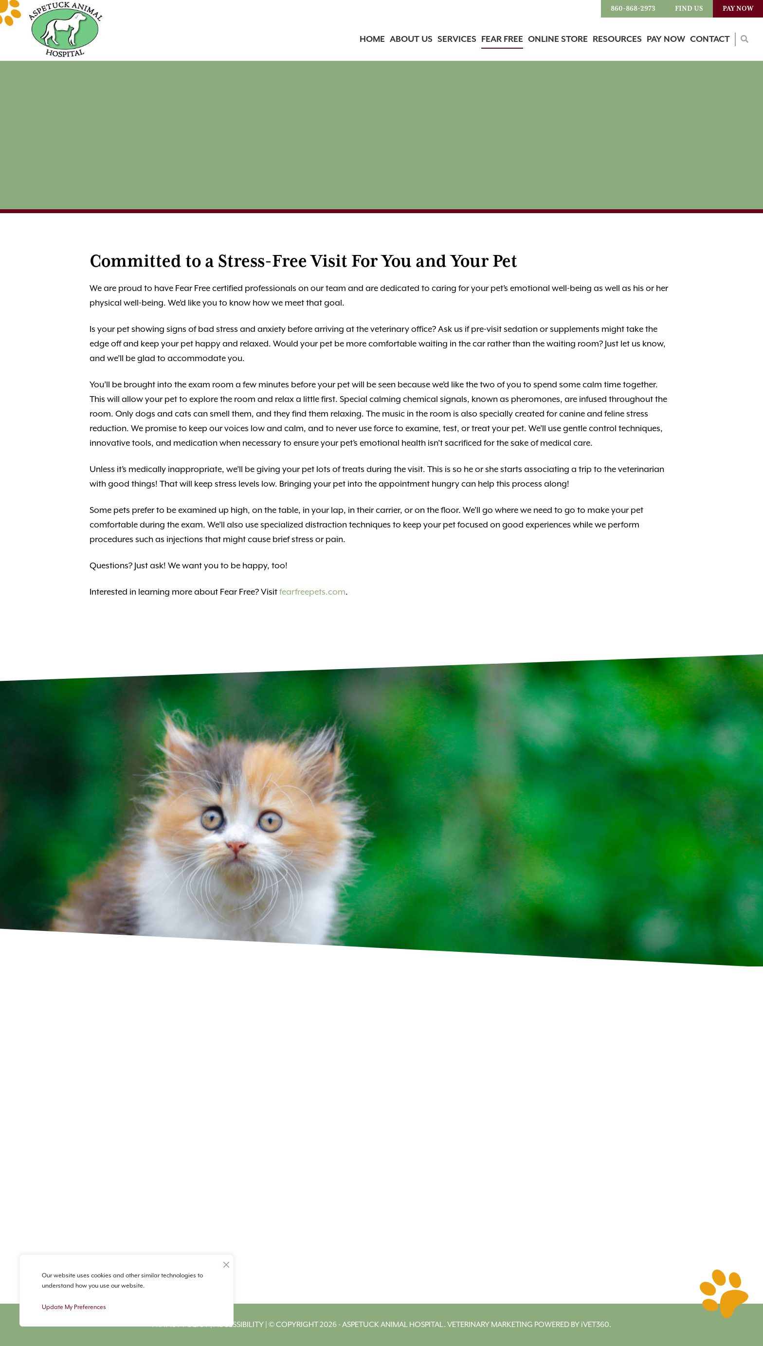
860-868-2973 (633, 9)
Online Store (558, 39)
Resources (617, 39)
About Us (411, 39)
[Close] (226, 1262)
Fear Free (502, 39)
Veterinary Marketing (490, 1324)
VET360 (595, 1324)
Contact (710, 39)
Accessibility (239, 1324)
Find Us (689, 9)
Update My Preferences (74, 1307)
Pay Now (738, 9)
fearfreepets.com (312, 592)
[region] (126, 1291)
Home (372, 39)
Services (456, 39)
